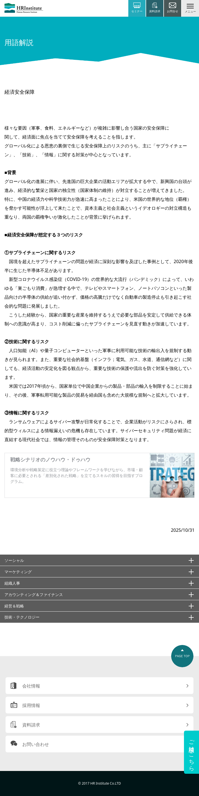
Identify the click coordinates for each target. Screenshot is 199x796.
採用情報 (31, 705)
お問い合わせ (35, 744)
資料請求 (31, 725)
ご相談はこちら (191, 752)
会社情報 (31, 686)
